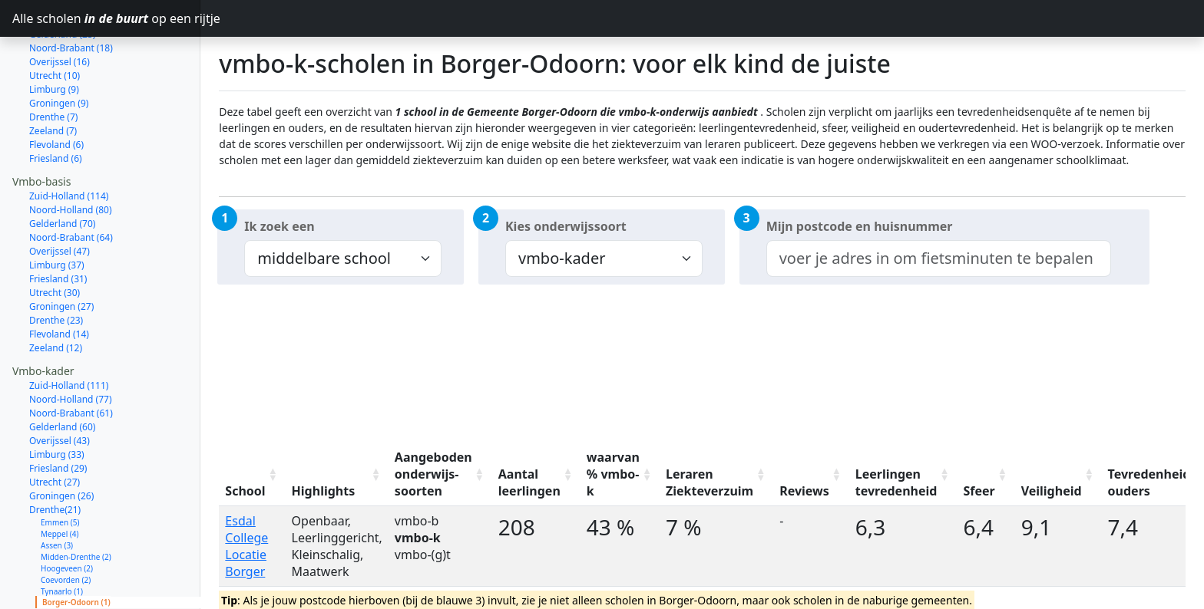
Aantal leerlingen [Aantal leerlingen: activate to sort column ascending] (529, 482)
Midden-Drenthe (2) (76, 502)
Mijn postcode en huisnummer (859, 226)
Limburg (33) (56, 400)
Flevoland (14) (59, 279)
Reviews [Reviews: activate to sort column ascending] (804, 490)
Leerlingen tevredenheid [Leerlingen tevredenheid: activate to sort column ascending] (896, 482)
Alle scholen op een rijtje (106, 18)
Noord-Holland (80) (70, 155)
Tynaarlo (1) (62, 537)
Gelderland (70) (62, 169)
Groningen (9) (58, 48)
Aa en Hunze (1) (69, 559)
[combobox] (938, 258)
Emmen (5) (60, 468)
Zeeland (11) (55, 593)
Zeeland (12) (55, 293)
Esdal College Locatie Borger (246, 546)
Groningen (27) (61, 251)
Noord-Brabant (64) (71, 182)
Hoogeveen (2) (67, 514)
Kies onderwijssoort (566, 226)
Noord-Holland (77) (70, 344)
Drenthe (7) (53, 62)
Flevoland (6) (56, 90)
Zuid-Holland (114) (68, 141)
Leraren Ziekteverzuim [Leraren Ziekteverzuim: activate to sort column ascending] (709, 482)
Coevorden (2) (66, 525)
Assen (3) (57, 491)
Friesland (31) (58, 224)
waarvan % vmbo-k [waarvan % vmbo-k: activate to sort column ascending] (613, 474)
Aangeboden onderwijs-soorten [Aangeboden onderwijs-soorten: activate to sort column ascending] (433, 474)
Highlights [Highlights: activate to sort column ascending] (324, 490)
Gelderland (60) (62, 372)
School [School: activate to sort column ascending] (245, 490)
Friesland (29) (58, 413)
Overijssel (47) (59, 196)
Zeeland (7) (53, 76)
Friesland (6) (55, 103)
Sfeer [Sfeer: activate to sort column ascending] (978, 490)
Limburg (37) (56, 210)
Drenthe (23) (56, 265)
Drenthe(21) (55, 455)
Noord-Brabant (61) (71, 358)
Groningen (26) (61, 441)
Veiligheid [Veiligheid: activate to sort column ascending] (1051, 490)
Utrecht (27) (54, 427)
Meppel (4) (60, 479)
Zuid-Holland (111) (68, 330)
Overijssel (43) (59, 386)
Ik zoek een (279, 226)
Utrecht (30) (54, 238)
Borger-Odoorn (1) (76, 547)
